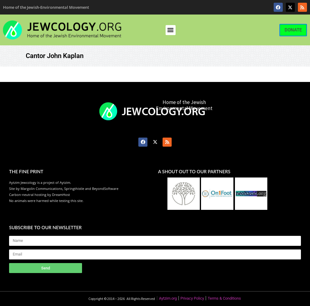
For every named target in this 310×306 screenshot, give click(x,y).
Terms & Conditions (224, 298)
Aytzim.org (168, 298)
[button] (171, 30)
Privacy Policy (192, 298)
